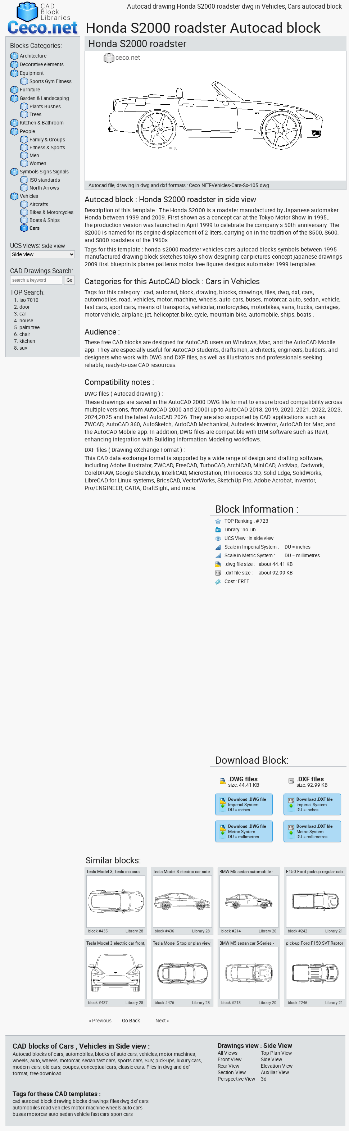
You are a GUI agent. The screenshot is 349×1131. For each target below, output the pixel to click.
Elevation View (277, 1066)
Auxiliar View (275, 1072)
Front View (229, 1059)
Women (33, 164)
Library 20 (267, 931)
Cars (30, 228)
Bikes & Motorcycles (46, 213)
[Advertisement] (126, 537)
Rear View (228, 1066)
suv (23, 348)
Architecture (28, 56)
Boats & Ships (40, 220)
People (22, 131)
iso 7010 (28, 300)
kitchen (27, 341)
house (26, 320)
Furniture (25, 90)
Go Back (131, 1020)
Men (29, 156)
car (22, 313)
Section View (232, 1072)
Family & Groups (42, 140)
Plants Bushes (40, 107)
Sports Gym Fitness (46, 82)
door (24, 307)
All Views (227, 1053)
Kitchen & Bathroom (37, 123)
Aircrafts (34, 205)
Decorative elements (37, 64)
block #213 (231, 1002)
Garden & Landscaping (39, 98)
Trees (30, 115)
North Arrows (39, 188)
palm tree (29, 327)
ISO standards (40, 180)
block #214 (231, 931)
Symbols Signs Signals (39, 172)
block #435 (98, 931)
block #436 (164, 931)
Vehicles (24, 196)
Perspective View (236, 1079)
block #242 (297, 931)
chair (24, 334)
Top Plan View (276, 1053)
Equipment (27, 73)
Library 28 (134, 931)
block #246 (297, 1002)
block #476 (164, 1002)
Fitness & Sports (42, 148)
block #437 (98, 1002)
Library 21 (334, 931)
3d (264, 1079)
